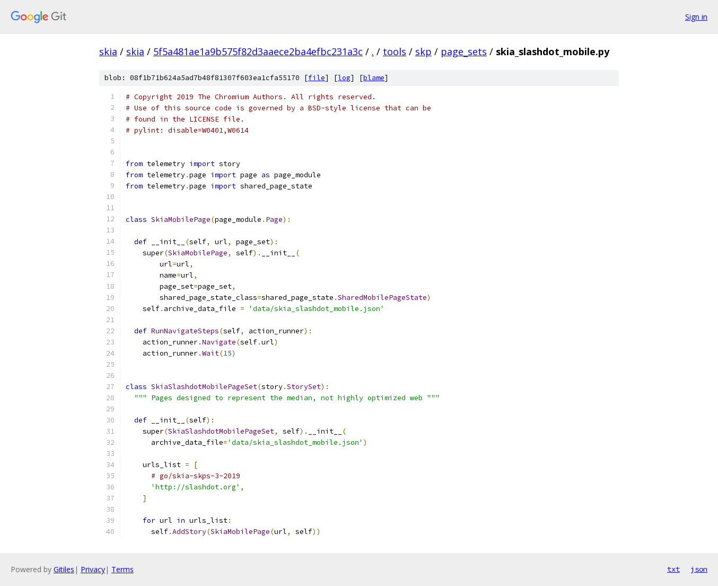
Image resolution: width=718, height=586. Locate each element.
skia (108, 51)
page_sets (464, 51)
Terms (122, 569)
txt (673, 569)
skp (423, 51)
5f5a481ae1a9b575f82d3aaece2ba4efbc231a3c (258, 51)
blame (373, 77)
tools (394, 51)
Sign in (696, 17)
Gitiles (64, 569)
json (698, 569)
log (344, 77)
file (316, 77)
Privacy (93, 569)
